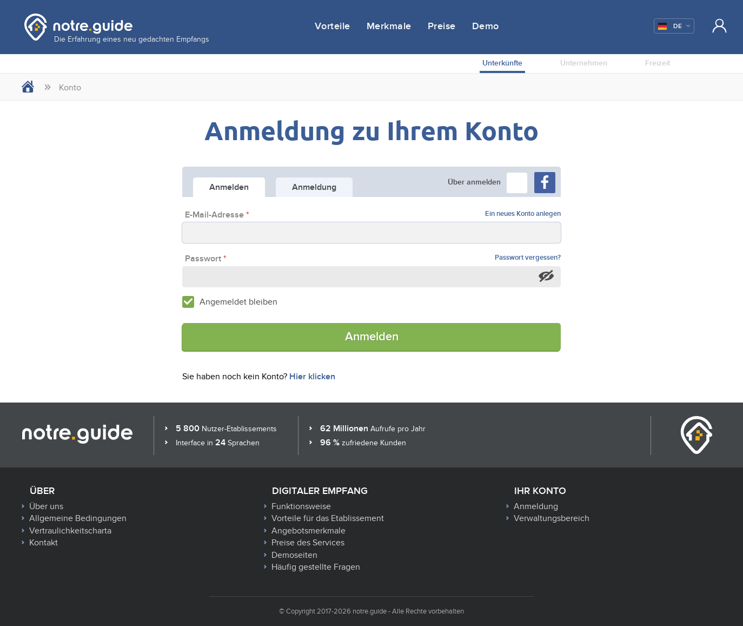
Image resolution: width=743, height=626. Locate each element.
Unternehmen (583, 63)
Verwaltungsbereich (551, 518)
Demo (485, 26)
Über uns (46, 506)
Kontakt (43, 543)
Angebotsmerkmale (308, 531)
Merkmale (389, 26)
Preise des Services (307, 543)
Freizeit (657, 63)
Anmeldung (536, 506)
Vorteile (332, 26)
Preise (442, 26)
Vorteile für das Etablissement (327, 518)
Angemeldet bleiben (238, 302)
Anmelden (372, 337)
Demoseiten (294, 555)
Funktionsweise (301, 506)
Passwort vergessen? (528, 257)
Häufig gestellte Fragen (315, 567)
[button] (517, 183)
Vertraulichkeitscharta (70, 531)
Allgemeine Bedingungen (78, 518)
